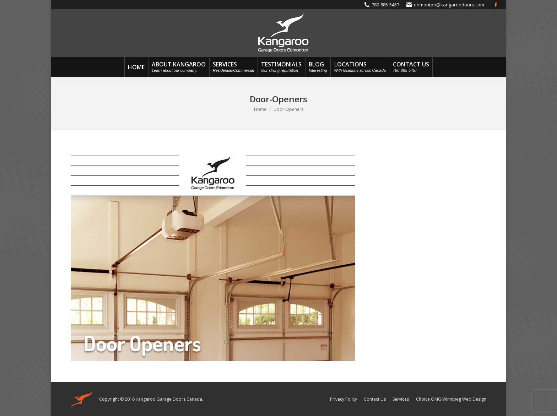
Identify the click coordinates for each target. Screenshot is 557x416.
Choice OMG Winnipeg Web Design (451, 399)
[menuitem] (136, 67)
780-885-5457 (385, 4)
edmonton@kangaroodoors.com (449, 4)
